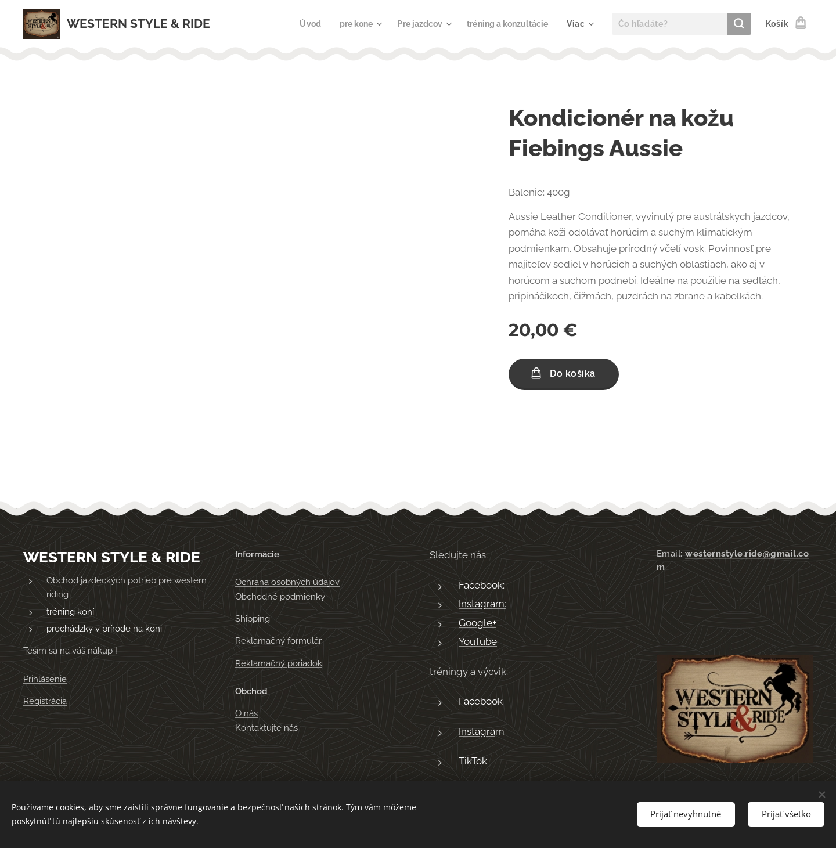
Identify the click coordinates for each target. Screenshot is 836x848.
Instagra (477, 731)
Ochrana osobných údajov (287, 583)
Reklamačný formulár (278, 641)
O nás (246, 714)
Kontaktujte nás (266, 728)
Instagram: (482, 604)
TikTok (473, 761)
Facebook (481, 702)
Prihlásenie (45, 679)
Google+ (477, 623)
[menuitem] (298, 23)
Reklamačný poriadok (278, 663)
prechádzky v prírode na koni (104, 629)
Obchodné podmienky (280, 596)
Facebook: (482, 585)
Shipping (252, 619)
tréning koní (70, 612)
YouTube (478, 642)
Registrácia (45, 701)
